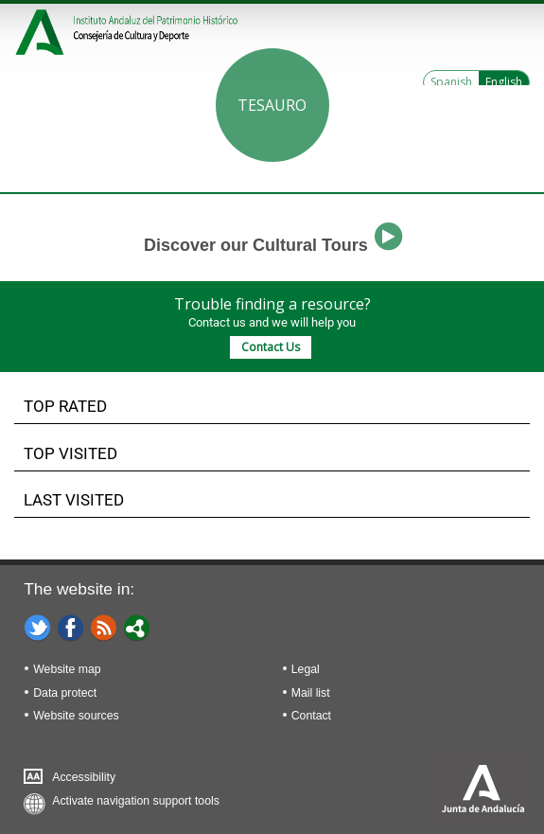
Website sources (75, 715)
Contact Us (270, 347)
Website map (66, 669)
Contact (311, 715)
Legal (305, 669)
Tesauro (272, 105)
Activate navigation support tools (135, 800)
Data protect (65, 693)
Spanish (451, 82)
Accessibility (83, 777)
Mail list (310, 693)
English (503, 82)
